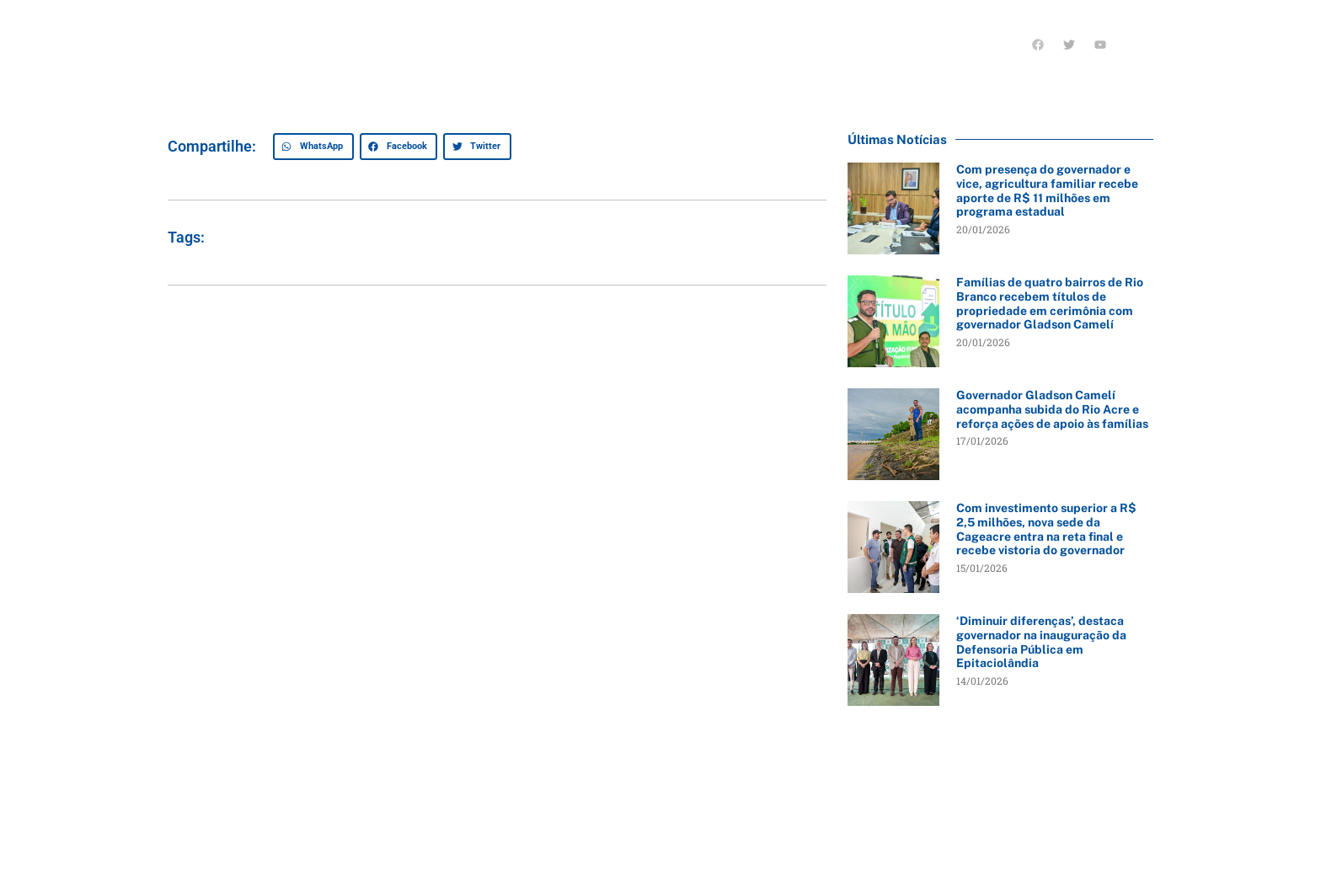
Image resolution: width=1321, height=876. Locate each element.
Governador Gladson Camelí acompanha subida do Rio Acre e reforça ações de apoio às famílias (1052, 409)
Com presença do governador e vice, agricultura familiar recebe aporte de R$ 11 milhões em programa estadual (1047, 190)
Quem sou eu (529, 44)
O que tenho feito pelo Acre (685, 44)
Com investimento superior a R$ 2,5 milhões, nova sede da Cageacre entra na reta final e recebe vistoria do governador (1046, 529)
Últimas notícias (850, 44)
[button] (313, 146)
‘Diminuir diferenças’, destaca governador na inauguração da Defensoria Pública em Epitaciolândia (1041, 642)
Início (438, 44)
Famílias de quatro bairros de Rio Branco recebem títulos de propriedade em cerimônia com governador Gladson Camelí (1049, 303)
